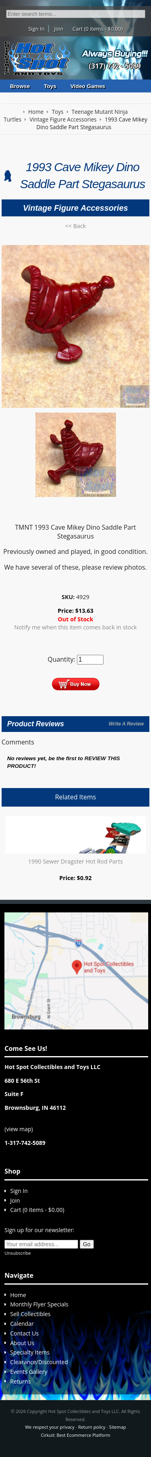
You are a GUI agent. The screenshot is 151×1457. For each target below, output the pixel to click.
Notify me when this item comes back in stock (75, 627)
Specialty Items (30, 1352)
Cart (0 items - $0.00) (97, 28)
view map (18, 1129)
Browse (20, 86)
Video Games (87, 86)
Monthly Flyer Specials (39, 1304)
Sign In (36, 28)
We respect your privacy (49, 1427)
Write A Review (126, 724)
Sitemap (117, 1427)
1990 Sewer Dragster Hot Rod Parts (75, 861)
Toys (50, 86)
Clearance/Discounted (39, 1362)
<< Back (75, 226)
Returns (20, 1381)
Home (18, 1295)
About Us (22, 1343)
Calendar (22, 1323)
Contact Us (24, 1333)
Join (59, 28)
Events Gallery (28, 1371)
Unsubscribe (17, 1253)
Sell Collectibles (30, 1314)
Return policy (91, 1427)
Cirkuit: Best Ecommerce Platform (75, 1435)
